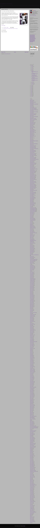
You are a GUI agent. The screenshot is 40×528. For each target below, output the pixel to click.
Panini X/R (31, 432)
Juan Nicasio (31, 379)
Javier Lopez (31, 346)
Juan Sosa (31, 380)
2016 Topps (31, 189)
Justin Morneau (32, 382)
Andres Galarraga (32, 219)
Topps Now (31, 498)
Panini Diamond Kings (32, 430)
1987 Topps (31, 117)
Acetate (31, 206)
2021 (31, 85)
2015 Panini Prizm (32, 178)
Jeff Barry (31, 350)
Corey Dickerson (32, 281)
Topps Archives (32, 495)
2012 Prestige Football (32, 155)
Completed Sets (32, 280)
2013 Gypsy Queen (32, 39)
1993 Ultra (31, 125)
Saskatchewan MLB (32, 470)
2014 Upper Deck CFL (32, 175)
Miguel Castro (31, 406)
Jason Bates (31, 342)
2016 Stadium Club (32, 188)
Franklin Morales (32, 315)
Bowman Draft (31, 242)
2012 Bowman (31, 152)
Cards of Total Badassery (33, 260)
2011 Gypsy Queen (32, 147)
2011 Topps (31, 149)
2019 (31, 87)
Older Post (26, 52)
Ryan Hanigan (31, 462)
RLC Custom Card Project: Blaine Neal (34, 78)
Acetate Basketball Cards (33, 209)
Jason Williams (32, 345)
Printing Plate (31, 440)
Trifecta (31, 504)
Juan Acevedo (31, 378)
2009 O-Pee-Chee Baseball (33, 143)
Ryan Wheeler (31, 466)
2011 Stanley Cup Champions (33, 148)
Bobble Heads (31, 235)
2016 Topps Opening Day (33, 190)
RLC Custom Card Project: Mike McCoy (34, 77)
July (32, 67)
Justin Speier (31, 383)
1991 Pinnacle (31, 120)
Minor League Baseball (33, 416)
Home (15, 52)
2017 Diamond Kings (32, 192)
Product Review (32, 441)
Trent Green (31, 502)
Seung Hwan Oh (32, 477)
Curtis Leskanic (32, 284)
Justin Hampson (32, 381)
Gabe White (31, 317)
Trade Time (31, 500)
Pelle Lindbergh (32, 434)
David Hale (31, 293)
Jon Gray (31, 367)
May (32, 69)
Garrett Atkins (31, 318)
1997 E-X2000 (31, 129)
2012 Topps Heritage (32, 158)
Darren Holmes (32, 290)
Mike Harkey (31, 408)
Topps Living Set (32, 497)
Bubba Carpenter (32, 257)
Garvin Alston (31, 319)
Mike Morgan (31, 412)
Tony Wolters (31, 494)
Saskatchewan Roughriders (33, 471)
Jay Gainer (31, 347)
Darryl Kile (31, 291)
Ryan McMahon (32, 464)
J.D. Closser (31, 338)
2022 (31, 65)
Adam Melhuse (32, 212)
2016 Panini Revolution (33, 187)
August (32, 66)
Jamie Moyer (31, 340)
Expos (31, 311)
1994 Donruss (31, 126)
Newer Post (3, 52)
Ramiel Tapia (31, 445)
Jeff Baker (31, 349)
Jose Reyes (31, 375)
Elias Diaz (31, 307)
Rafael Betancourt (32, 444)
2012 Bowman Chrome (33, 153)
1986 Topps (31, 115)
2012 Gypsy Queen (32, 40)
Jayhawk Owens (32, 348)
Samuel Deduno (32, 468)
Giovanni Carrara (32, 324)
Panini (31, 429)
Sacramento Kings (32, 467)
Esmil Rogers (31, 310)
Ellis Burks (31, 308)
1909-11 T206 (31, 100)
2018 (31, 88)
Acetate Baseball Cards (33, 208)
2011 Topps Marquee (32, 151)
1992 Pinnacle (31, 124)
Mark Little (31, 398)
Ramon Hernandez (32, 446)
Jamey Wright (31, 339)
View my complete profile (33, 15)
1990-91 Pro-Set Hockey (33, 119)
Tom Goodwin (31, 491)
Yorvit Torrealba (32, 520)
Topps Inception (32, 496)
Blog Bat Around (32, 234)
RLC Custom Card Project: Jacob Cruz (34, 80)
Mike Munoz (31, 413)
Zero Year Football (32, 521)
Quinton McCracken (32, 443)
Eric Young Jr (31, 309)
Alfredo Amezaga (32, 218)
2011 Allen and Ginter (32, 145)
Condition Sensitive (6, 4)
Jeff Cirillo (31, 351)
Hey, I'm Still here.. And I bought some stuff (34, 75)
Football (31, 313)
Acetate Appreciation (32, 207)
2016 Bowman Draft (32, 184)
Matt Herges (31, 401)
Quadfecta (31, 442)
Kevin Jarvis (31, 385)
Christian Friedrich (32, 279)
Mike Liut (31, 411)
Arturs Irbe (31, 222)
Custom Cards (5, 28)
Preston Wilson (32, 439)
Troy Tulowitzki (32, 505)
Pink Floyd (31, 436)
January (32, 84)
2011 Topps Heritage (32, 150)
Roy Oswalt (31, 460)
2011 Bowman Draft (32, 146)
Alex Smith (31, 216)
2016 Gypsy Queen (32, 35)
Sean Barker (31, 474)
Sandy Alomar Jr (32, 469)
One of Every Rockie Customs (10, 28)
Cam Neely (31, 258)
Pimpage (31, 435)
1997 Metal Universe (32, 130)
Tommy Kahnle (32, 493)
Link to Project (3, 25)
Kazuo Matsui (31, 384)
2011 (31, 96)
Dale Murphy (31, 286)
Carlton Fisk (31, 262)
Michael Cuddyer (32, 405)
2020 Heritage (31, 204)
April (32, 70)
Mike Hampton (31, 407)
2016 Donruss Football (32, 185)
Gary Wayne (31, 320)
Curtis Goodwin (32, 283)
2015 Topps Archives (32, 181)
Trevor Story (31, 503)
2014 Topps (31, 173)
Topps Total (31, 499)
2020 (31, 86)
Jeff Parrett (31, 353)
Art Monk (31, 221)
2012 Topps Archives (32, 157)
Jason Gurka (31, 343)
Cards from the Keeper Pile (33, 259)
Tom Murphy (31, 492)
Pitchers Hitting (32, 437)
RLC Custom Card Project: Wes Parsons (34, 73)
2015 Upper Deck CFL (32, 182)
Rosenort (34, 10)
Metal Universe (32, 404)
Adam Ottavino (32, 213)
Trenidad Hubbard (32, 501)
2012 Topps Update (32, 160)
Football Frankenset (32, 314)
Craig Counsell (32, 282)
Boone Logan (31, 238)
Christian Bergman (32, 278)
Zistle (34, 14)
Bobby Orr (31, 237)
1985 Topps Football (32, 114)
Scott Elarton (31, 472)
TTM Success (31, 506)
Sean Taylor (31, 475)
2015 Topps (31, 180)
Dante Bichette (32, 287)
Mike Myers (31, 414)
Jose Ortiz (31, 374)
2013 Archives (31, 161)
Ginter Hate (31, 323)
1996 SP (31, 128)
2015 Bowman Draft (32, 176)
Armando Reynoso (32, 220)
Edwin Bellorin (31, 306)
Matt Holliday (31, 402)
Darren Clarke (31, 289)
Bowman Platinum (32, 243)
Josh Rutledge (31, 377)
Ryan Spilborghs (32, 465)
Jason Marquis (32, 344)
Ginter (30, 322)
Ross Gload (31, 459)
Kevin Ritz (31, 386)
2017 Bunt (31, 191)
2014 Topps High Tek (32, 174)
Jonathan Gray (32, 368)
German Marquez (32, 321)
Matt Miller (31, 403)
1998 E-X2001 (31, 131)
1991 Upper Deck (32, 123)
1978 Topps (31, 112)
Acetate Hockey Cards (32, 211)
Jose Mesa (31, 373)
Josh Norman (31, 376)
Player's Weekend (32, 438)
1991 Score (31, 121)
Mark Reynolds (32, 399)
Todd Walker (31, 490)
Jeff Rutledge (31, 355)
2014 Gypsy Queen (32, 37)
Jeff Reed (31, 354)
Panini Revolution (32, 431)
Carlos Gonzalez (32, 261)
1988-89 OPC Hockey (32, 118)
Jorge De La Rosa (32, 371)
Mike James (31, 409)
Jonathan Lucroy (32, 369)
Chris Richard (31, 276)
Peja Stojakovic (32, 433)
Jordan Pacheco (32, 370)
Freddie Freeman (32, 316)
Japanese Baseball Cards (33, 341)
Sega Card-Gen (32, 476)
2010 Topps (31, 144)
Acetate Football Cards (32, 210)
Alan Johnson (31, 214)
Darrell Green (31, 288)
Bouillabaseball (32, 239)
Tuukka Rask (31, 507)
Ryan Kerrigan (31, 463)
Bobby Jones (31, 236)
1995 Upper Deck (32, 127)
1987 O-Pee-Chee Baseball (33, 116)
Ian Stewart (31, 337)
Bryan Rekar (31, 256)
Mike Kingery (31, 410)
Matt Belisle (31, 400)
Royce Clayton (32, 461)
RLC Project (16, 28)
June (32, 68)
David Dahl (31, 292)
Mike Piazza (31, 415)
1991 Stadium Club (32, 122)
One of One (31, 428)
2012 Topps (31, 156)
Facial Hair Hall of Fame (33, 312)
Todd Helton (31, 489)
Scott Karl (31, 473)
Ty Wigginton (31, 508)
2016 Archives (31, 183)
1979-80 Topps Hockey (33, 113)
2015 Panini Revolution (33, 179)
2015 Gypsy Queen (32, 36)
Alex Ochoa (31, 215)
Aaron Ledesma (32, 205)
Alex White (31, 217)
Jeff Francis (31, 352)
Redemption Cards (32, 447)
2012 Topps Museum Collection (34, 159)
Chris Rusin (31, 277)
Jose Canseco (31, 372)
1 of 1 (30, 99)
